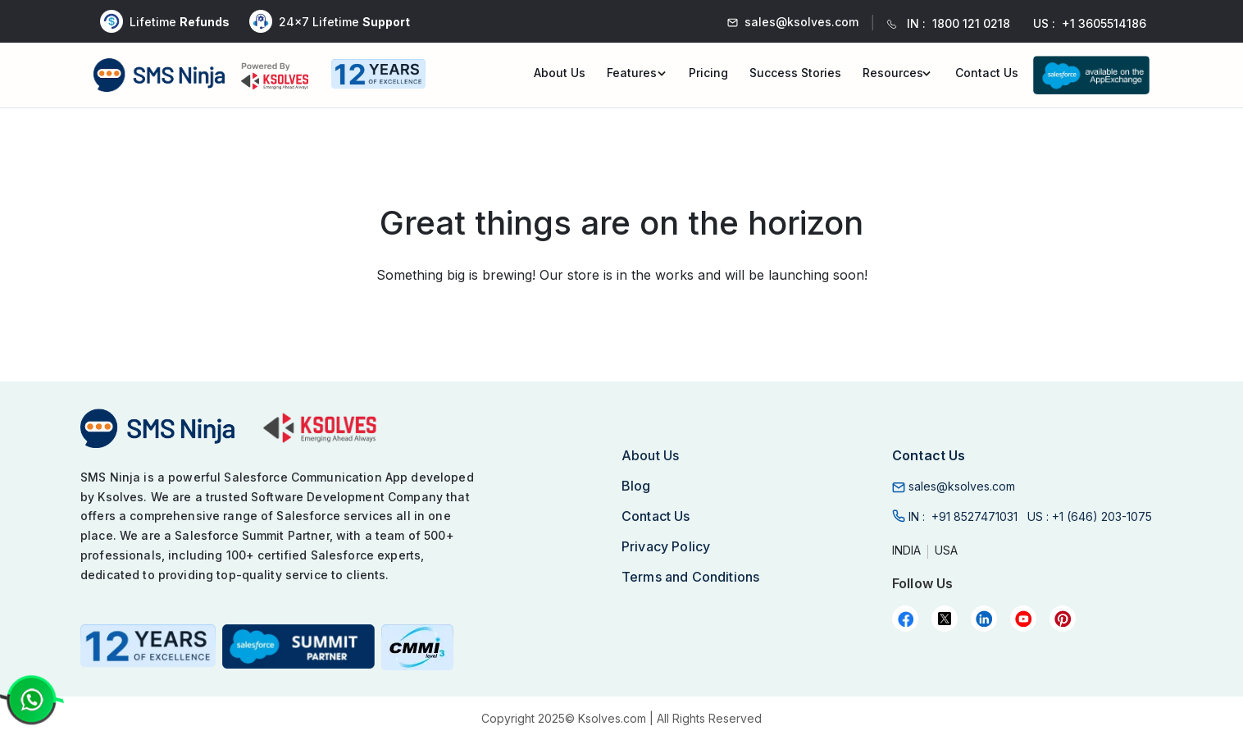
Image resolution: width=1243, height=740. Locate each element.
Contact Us (986, 73)
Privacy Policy (666, 546)
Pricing (708, 73)
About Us (559, 73)
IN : (963, 516)
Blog (636, 485)
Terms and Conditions (690, 577)
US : (1089, 516)
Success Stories (795, 73)
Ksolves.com (612, 718)
